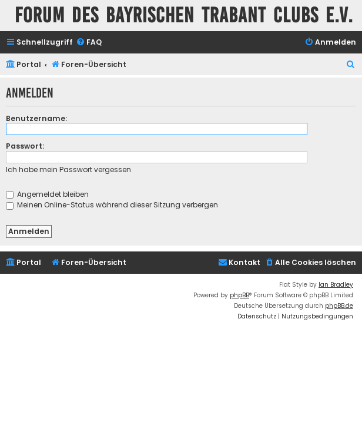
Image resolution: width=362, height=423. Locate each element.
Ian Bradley (336, 284)
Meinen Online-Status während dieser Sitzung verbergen (112, 205)
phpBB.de (339, 305)
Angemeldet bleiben (47, 194)
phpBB (239, 295)
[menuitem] (89, 43)
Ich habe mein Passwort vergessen (68, 169)
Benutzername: (36, 118)
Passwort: (25, 146)
